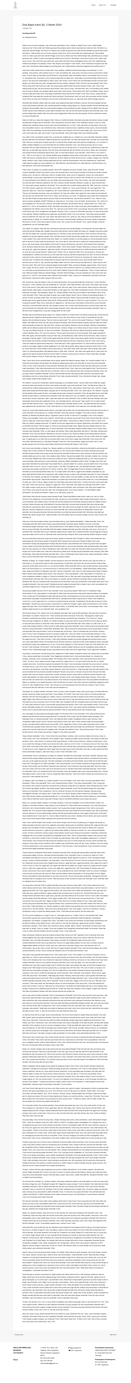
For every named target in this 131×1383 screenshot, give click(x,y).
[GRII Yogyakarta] (75, 1350)
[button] (107, 5)
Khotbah (114, 5)
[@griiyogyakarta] (75, 1348)
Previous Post (18, 1335)
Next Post (113, 1335)
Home (95, 5)
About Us (104, 5)
